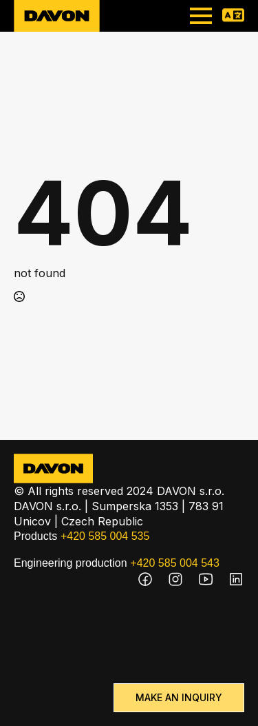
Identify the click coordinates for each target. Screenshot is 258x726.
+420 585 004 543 (174, 563)
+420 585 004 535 (105, 536)
